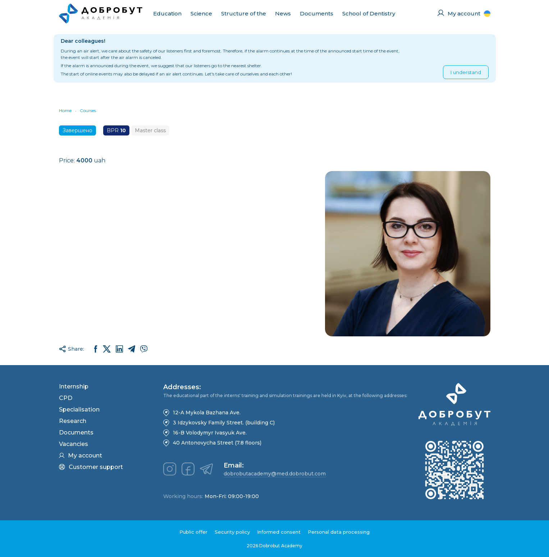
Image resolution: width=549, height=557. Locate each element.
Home (65, 110)
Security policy (232, 532)
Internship (73, 386)
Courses (88, 110)
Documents (316, 13)
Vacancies (73, 444)
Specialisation (79, 409)
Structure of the (243, 13)
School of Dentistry (368, 13)
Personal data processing (339, 532)
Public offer (193, 532)
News (283, 13)
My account (80, 455)
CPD (65, 398)
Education (167, 13)
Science (201, 13)
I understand (465, 72)
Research (72, 421)
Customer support (91, 467)
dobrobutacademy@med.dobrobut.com (275, 473)
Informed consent (279, 532)
